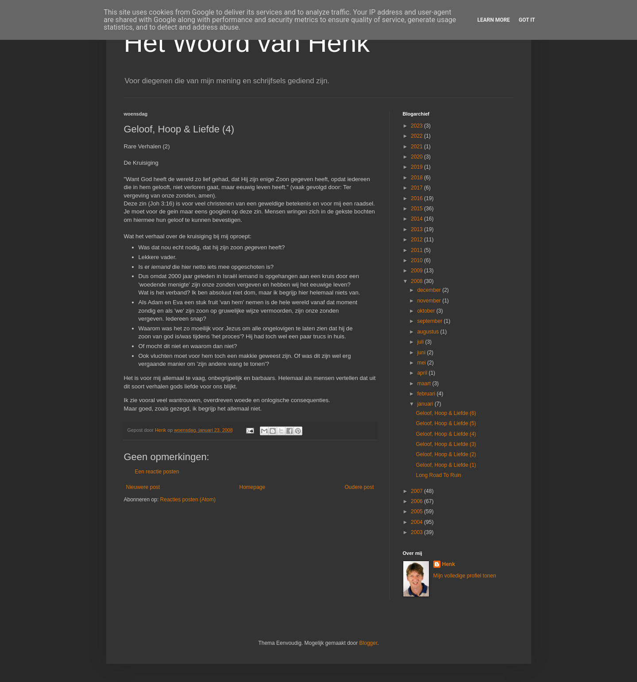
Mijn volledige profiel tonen (464, 576)
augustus (428, 332)
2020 (417, 157)
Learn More (493, 20)
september (430, 321)
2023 (417, 126)
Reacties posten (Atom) (188, 499)
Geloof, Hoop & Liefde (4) (446, 434)
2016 (417, 198)
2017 (417, 188)
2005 (417, 511)
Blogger (368, 643)
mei (422, 363)
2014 (417, 219)
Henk (448, 564)
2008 (417, 281)
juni (422, 352)
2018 (417, 177)
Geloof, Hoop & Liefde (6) (446, 413)
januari (425, 404)
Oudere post (359, 487)
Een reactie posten (157, 472)
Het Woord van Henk (247, 43)
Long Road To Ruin (438, 475)
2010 (417, 260)
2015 (417, 208)
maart (424, 383)
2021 (417, 146)
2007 (417, 491)
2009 (417, 270)
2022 (417, 136)
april (423, 373)
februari (426, 394)
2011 (417, 250)
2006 (417, 501)
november (429, 301)
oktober (426, 311)
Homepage (252, 487)
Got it (527, 20)
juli (421, 342)
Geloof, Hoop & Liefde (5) (446, 423)
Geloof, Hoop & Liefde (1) (446, 465)
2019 (417, 167)
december (429, 290)
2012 (417, 239)
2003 (417, 532)
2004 (417, 522)
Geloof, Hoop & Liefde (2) (446, 454)
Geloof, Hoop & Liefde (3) (446, 444)
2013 (417, 229)
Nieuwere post (143, 487)
